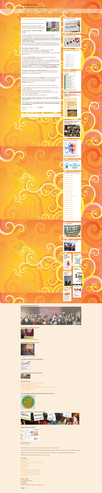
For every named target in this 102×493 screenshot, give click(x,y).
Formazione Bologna (68, 198)
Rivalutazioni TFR (69, 12)
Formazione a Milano (68, 216)
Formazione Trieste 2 (68, 187)
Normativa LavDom (44, 12)
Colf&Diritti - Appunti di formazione (29, 12)
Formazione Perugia (68, 200)
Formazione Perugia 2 (68, 175)
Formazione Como (68, 212)
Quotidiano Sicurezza (25, 465)
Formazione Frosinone (68, 202)
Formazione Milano (68, 194)
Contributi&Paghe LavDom (57, 12)
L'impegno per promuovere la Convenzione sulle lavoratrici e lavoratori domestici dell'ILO (37, 387)
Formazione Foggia (68, 206)
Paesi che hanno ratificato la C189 (27, 388)
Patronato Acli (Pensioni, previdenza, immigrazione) (30, 469)
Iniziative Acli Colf (50, 9)
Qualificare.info (23, 461)
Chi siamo (32, 9)
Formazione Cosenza (68, 210)
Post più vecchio (56, 115)
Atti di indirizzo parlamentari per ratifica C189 (29, 384)
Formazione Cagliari (68, 191)
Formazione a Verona (68, 214)
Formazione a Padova (68, 219)
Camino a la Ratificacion (25, 390)
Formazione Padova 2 (68, 177)
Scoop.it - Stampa (24, 475)
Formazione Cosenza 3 (69, 189)
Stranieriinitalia (23, 467)
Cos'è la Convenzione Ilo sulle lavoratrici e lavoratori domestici (32, 383)
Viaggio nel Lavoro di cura (62, 9)
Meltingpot (23, 468)
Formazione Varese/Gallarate (70, 196)
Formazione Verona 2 (68, 179)
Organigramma (40, 9)
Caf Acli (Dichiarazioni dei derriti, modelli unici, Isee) (30, 471)
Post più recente (25, 115)
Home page (24, 9)
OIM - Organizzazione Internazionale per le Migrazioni (31, 474)
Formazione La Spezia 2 (69, 181)
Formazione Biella (67, 185)
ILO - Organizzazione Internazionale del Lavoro (29, 472)
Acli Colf (27, 109)
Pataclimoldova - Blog (25, 459)
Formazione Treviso (68, 183)
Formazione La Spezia (68, 204)
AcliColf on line (29, 4)
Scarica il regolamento (25, 444)
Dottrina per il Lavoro (25, 464)
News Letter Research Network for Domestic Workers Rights (32, 462)
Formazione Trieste (68, 208)
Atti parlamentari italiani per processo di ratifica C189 (31, 385)
